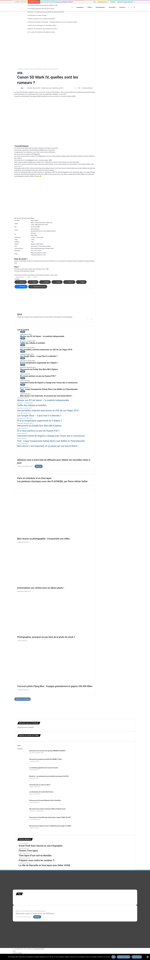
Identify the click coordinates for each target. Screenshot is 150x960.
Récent (19, 745)
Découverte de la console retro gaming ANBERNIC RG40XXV (56, 2)
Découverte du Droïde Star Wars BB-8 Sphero (39, 369)
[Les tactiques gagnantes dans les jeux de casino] (22, 770)
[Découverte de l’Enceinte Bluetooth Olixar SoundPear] (22, 803)
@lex (22, 88)
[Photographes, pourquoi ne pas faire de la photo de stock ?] (55, 614)
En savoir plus (137, 957)
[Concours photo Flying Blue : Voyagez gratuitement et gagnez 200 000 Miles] (55, 663)
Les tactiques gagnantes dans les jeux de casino (41, 8)
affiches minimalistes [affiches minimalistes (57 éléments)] (21, 898)
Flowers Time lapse (28, 850)
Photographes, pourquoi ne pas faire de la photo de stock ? (46, 637)
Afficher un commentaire (22, 699)
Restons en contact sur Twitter (29, 735)
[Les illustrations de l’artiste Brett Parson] (22, 794)
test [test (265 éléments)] (18, 900)
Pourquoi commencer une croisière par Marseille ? (41, 18)
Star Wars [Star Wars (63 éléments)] (112, 898)
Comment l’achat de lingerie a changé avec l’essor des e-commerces (48, 383)
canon (29, 277)
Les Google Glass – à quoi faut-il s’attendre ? (39, 356)
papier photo (17, 166)
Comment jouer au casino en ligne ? (37, 15)
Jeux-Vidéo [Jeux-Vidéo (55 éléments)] (91, 898)
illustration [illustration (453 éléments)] (56, 898)
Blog (94, 2)
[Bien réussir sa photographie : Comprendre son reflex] (55, 516)
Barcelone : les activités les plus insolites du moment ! (42, 28)
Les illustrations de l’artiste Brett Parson (41, 792)
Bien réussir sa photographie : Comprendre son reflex (43, 538)
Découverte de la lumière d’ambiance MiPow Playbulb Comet (47, 809)
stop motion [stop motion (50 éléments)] (119, 898)
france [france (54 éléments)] (48, 898)
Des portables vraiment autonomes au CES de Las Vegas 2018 (46, 350)
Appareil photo (20, 277)
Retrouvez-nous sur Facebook (25, 727)
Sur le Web (111, 7)
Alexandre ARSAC (39, 949)
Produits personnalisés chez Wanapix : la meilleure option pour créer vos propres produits (52, 22)
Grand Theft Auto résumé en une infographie (40, 846)
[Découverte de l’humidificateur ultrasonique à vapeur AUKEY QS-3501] (22, 820)
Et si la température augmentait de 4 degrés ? (39, 363)
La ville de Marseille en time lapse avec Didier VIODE (44, 865)
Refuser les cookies (123, 957)
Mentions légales (17, 953)
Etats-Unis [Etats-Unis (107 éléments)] (42, 898)
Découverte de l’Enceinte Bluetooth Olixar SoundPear (45, 800)
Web (31, 69)
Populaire (19, 748)
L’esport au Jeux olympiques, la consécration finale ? (42, 25)
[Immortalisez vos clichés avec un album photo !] (55, 565)
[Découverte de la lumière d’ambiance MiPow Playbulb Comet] (22, 811)
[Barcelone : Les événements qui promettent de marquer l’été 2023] (22, 778)
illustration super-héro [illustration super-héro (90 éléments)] (71, 898)
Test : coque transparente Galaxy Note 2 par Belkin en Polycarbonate (49, 389)
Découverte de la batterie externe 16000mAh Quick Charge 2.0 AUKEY (50, 826)
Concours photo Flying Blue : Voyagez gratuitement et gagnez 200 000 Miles (54, 686)
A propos (112, 2)
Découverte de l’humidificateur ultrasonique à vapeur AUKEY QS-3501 (50, 817)
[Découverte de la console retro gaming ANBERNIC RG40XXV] (22, 753)
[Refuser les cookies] (148, 957)
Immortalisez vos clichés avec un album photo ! (40, 588)
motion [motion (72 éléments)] (97, 898)
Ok (113, 957)
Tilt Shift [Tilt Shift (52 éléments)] (22, 901)
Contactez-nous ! (102, 2)
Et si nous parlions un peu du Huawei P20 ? (38, 376)
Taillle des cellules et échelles (32, 343)
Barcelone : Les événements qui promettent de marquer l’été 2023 (46, 12)
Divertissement (99, 7)
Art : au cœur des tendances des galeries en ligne (41, 32)
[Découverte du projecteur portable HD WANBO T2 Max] (22, 761)
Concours (122, 7)
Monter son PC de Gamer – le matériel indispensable (42, 336)
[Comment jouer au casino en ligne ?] (22, 787)
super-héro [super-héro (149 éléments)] (126, 898)
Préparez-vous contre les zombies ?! (36, 860)
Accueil (19, 69)
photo (35, 277)
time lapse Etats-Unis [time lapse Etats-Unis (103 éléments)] (32, 901)
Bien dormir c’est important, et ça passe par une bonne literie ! (46, 396)
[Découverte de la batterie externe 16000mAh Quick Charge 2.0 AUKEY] (22, 828)
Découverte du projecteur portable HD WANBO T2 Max (43, 5)
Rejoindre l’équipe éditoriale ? (125, 2)
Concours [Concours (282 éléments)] (33, 898)
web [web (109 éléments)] (51, 901)
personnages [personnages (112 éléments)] (104, 898)
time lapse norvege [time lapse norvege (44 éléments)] (45, 901)
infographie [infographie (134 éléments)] (83, 898)
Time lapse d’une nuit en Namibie (35, 855)
